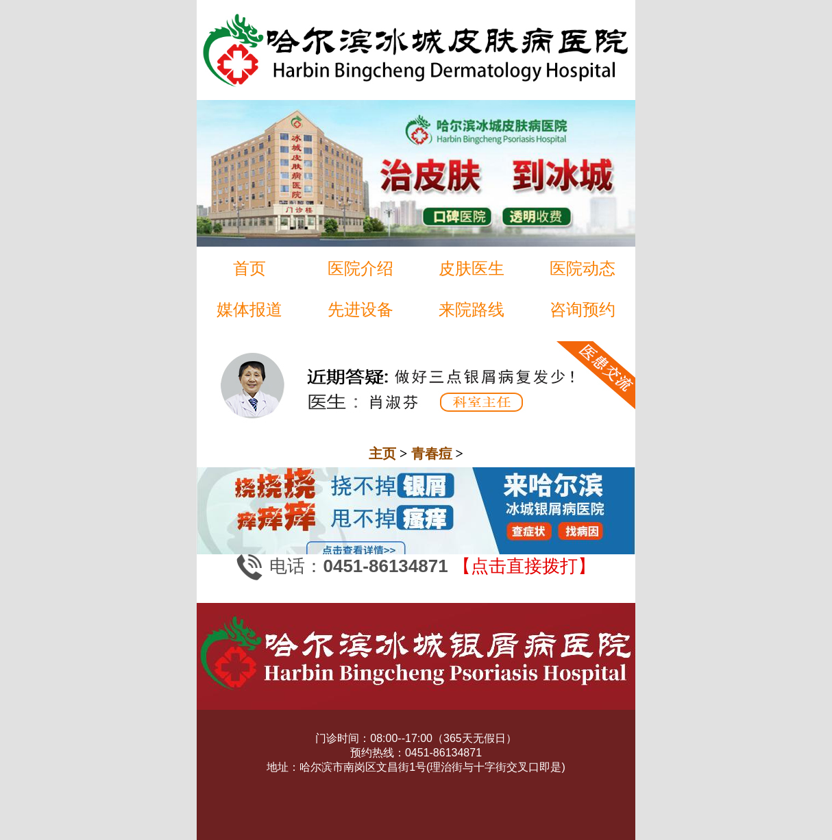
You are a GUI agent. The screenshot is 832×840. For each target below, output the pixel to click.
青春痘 (431, 453)
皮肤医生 (471, 268)
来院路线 (471, 309)
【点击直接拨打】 (524, 566)
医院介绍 (360, 268)
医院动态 (582, 268)
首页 (249, 268)
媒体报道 (249, 309)
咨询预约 (582, 309)
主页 (382, 453)
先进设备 (360, 309)
